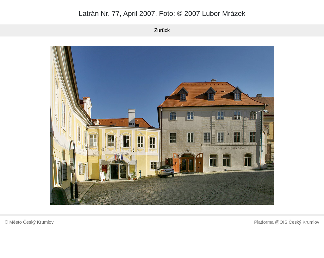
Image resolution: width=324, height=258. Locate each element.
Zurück (162, 30)
